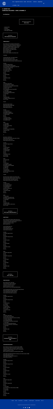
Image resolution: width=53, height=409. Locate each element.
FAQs (18, 5)
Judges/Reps (40, 1)
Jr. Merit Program (31, 400)
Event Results (20, 400)
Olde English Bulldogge (8, 30)
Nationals (35, 1)
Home (13, 1)
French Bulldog (7, 29)
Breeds (25, 1)
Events (16, 400)
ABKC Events (29, 1)
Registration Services (19, 1)
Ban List (42, 400)
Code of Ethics (37, 400)
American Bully (7, 27)
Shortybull (6, 28)
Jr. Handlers (14, 5)
